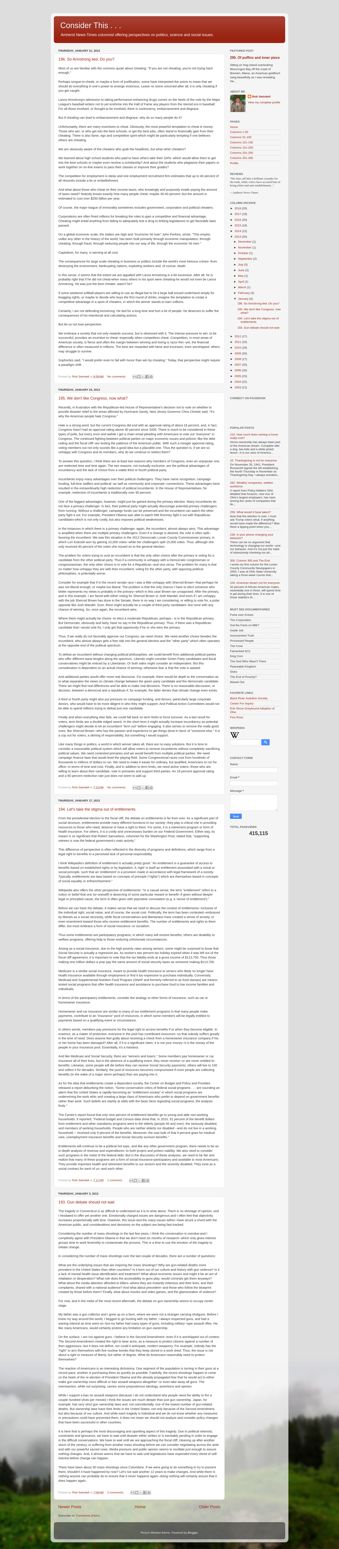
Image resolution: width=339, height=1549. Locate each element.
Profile (234, 163)
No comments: (117, 376)
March (242, 287)
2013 (238, 236)
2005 (238, 376)
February (244, 292)
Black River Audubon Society (248, 698)
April (241, 281)
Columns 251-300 (241, 158)
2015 (238, 225)
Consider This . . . (90, 25)
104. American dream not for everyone (255, 582)
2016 (238, 219)
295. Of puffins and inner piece (255, 57)
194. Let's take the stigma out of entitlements (97, 809)
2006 (238, 370)
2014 (238, 231)
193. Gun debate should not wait (86, 1202)
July (241, 264)
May (241, 275)
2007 (238, 364)
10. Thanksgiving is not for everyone (253, 460)
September (245, 258)
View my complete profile (264, 102)
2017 (238, 214)
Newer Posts (69, 1506)
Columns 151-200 (241, 147)
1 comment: (115, 1180)
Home (140, 1506)
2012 (238, 336)
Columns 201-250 (241, 152)
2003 (238, 387)
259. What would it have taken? (250, 512)
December (245, 241)
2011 (238, 342)
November (245, 247)
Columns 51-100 (240, 137)
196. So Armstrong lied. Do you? (86, 59)
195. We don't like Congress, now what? (93, 398)
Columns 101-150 (241, 142)
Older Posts (209, 1506)
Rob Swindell (261, 96)
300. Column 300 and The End (250, 560)
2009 (238, 353)
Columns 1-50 (239, 132)
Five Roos (236, 717)
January (243, 298)
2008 (238, 359)
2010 (238, 347)
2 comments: (116, 1492)
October (243, 253)
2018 (238, 208)
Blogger (193, 1532)
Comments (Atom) (88, 1515)
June (241, 270)
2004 (238, 381)
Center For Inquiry (242, 703)
